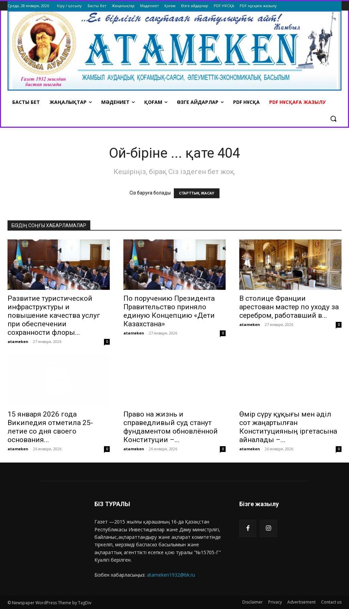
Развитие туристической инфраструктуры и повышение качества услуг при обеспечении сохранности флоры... (53, 315)
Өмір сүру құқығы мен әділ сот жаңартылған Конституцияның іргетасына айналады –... (288, 427)
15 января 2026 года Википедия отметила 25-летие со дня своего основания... (50, 427)
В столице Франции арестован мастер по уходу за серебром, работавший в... (289, 306)
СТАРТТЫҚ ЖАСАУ (196, 193)
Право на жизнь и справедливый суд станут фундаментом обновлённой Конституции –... (170, 427)
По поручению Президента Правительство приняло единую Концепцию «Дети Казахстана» (169, 311)
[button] (333, 118)
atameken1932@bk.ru (171, 575)
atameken (17, 341)
